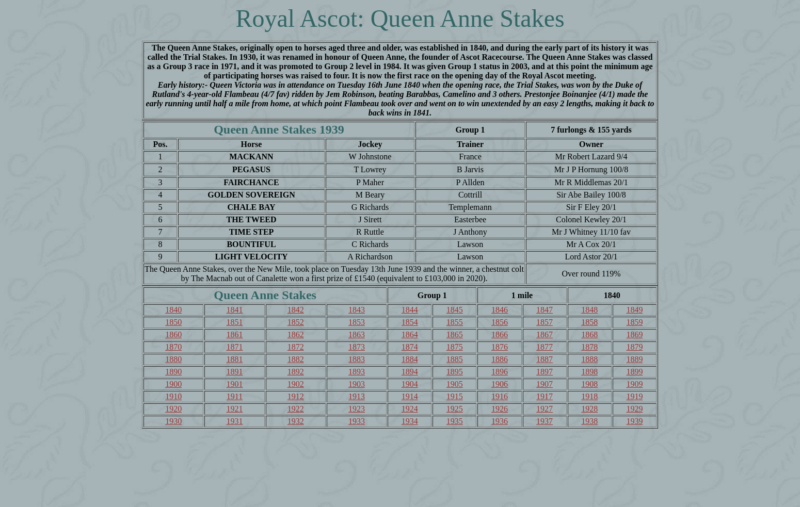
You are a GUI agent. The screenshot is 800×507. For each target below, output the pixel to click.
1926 (499, 408)
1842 (295, 309)
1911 (235, 396)
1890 (173, 371)
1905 (454, 384)
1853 (356, 322)
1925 (454, 408)
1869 (634, 334)
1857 (544, 322)
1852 (295, 322)
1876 (499, 346)
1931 (234, 421)
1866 (499, 334)
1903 (356, 384)
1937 (544, 421)
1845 (454, 309)
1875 (454, 346)
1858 (589, 322)
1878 (589, 346)
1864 (410, 334)
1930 (173, 421)
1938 (589, 421)
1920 (173, 408)
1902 (295, 384)
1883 (356, 359)
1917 (544, 396)
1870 (173, 346)
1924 (410, 408)
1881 (234, 359)
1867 (544, 334)
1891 (234, 371)
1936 (499, 421)
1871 (234, 346)
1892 (295, 371)
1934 (410, 421)
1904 (410, 384)
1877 (544, 346)
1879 (634, 346)
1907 (544, 384)
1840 (173, 309)
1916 (499, 396)
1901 (234, 384)
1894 (410, 371)
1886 (499, 359)
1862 (295, 334)
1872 (295, 346)
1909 (634, 384)
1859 (634, 322)
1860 (173, 334)
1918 (589, 396)
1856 (499, 322)
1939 (634, 421)
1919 (634, 396)
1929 (634, 408)
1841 (234, 309)
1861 (234, 334)
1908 (589, 384)
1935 (454, 421)
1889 (634, 359)
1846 (499, 309)
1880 (173, 359)
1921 (234, 408)
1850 (173, 322)
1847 (544, 309)
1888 (589, 359)
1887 (544, 359)
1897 (544, 371)
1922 (295, 408)
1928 (589, 408)
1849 (634, 309)
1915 (454, 396)
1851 (234, 322)
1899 (634, 371)
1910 (173, 396)
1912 (295, 396)
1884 (410, 359)
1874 (410, 346)
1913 (356, 396)
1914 (410, 396)
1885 (454, 359)
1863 (356, 334)
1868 (589, 334)
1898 (589, 371)
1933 (356, 421)
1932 (295, 421)
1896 (499, 371)
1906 (499, 384)
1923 (356, 408)
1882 (295, 359)
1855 (454, 322)
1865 (454, 334)
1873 (356, 346)
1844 (410, 309)
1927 (544, 408)
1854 (410, 322)
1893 (356, 371)
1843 (356, 309)
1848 (589, 309)
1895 (454, 371)
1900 (173, 384)
